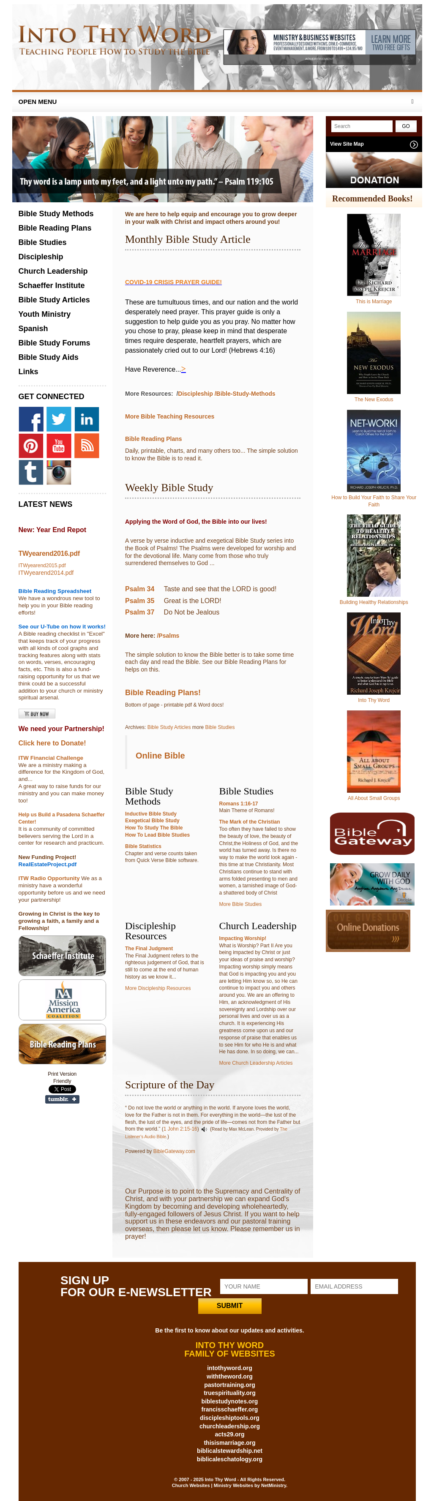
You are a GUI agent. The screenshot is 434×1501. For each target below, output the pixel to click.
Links (28, 371)
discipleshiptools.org (229, 1417)
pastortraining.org (229, 1384)
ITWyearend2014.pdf (46, 572)
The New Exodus (374, 399)
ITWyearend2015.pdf (42, 565)
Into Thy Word (374, 700)
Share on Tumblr (62, 1099)
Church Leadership (53, 271)
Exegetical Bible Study (152, 821)
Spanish (33, 328)
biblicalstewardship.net (229, 1450)
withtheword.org (230, 1376)
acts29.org (229, 1434)
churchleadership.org (229, 1426)
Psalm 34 (139, 589)
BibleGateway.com (174, 1151)
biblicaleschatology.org (229, 1459)
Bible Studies (220, 727)
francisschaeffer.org (230, 1409)
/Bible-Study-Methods (245, 393)
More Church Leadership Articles (256, 1063)
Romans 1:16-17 (238, 804)
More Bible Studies (240, 904)
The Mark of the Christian (249, 822)
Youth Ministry (45, 314)
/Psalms (169, 635)
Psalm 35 (139, 600)
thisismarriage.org (229, 1442)
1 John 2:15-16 (180, 1129)
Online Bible (160, 755)
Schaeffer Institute (52, 285)
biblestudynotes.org (230, 1401)
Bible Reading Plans (153, 438)
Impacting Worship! (243, 938)
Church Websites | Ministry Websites (213, 1485)
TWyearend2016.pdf (49, 553)
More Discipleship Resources (158, 988)
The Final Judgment (149, 949)
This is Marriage (374, 302)
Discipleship (195, 393)
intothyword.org (229, 1368)
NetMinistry (273, 1485)
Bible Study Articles (169, 727)
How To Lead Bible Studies (157, 835)
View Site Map (347, 144)
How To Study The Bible (154, 828)
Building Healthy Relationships (374, 602)
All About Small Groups (374, 798)
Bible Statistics (143, 846)
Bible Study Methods (56, 213)
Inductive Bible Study (151, 814)
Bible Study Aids (49, 357)
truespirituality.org (230, 1393)
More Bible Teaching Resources (169, 416)
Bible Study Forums (54, 343)
